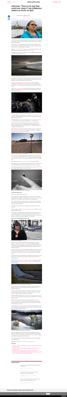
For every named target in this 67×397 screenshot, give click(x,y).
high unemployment (19, 88)
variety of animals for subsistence (26, 260)
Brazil (21, 368)
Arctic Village (26, 250)
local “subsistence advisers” (28, 209)
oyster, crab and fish (27, 125)
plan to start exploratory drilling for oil (21, 49)
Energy (21, 382)
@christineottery (27, 15)
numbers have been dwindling (26, 261)
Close (48, 393)
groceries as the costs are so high (18, 130)
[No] (65, 393)
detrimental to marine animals (34, 197)
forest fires (19, 305)
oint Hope (32, 50)
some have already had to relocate (22, 243)
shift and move (39, 166)
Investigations (22, 375)
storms (25, 305)
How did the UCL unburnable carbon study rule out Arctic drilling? (24, 350)
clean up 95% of (24, 161)
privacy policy (43, 393)
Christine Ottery (20, 15)
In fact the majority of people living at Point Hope (21, 82)
